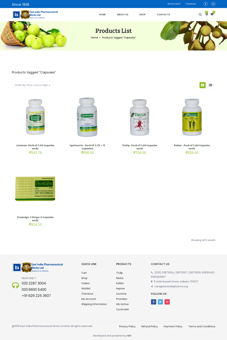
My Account (88, 299)
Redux (120, 278)
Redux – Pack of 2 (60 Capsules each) (192, 147)
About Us (122, 14)
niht (129, 335)
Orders (85, 283)
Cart (84, 273)
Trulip (119, 273)
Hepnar (120, 288)
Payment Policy (173, 326)
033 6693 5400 (34, 289)
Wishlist (85, 288)
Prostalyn (121, 299)
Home (102, 14)
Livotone (121, 293)
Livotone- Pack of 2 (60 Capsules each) (35, 147)
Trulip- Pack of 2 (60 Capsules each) (139, 147)
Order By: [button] (32, 85)
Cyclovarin (122, 309)
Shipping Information (94, 304)
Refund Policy (149, 326)
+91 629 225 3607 (36, 295)
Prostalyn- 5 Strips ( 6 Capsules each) (35, 218)
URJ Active (122, 304)
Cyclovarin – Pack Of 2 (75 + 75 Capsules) (87, 147)
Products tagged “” (34, 72)
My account (174, 3)
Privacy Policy (127, 326)
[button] (206, 14)
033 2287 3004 (34, 283)
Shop (142, 14)
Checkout (190, 3)
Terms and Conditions (201, 326)
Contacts (163, 14)
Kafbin (120, 283)
